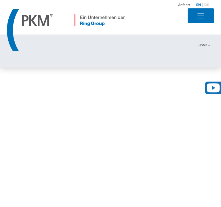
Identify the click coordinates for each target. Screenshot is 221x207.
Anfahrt (184, 5)
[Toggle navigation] (201, 15)
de (206, 5)
